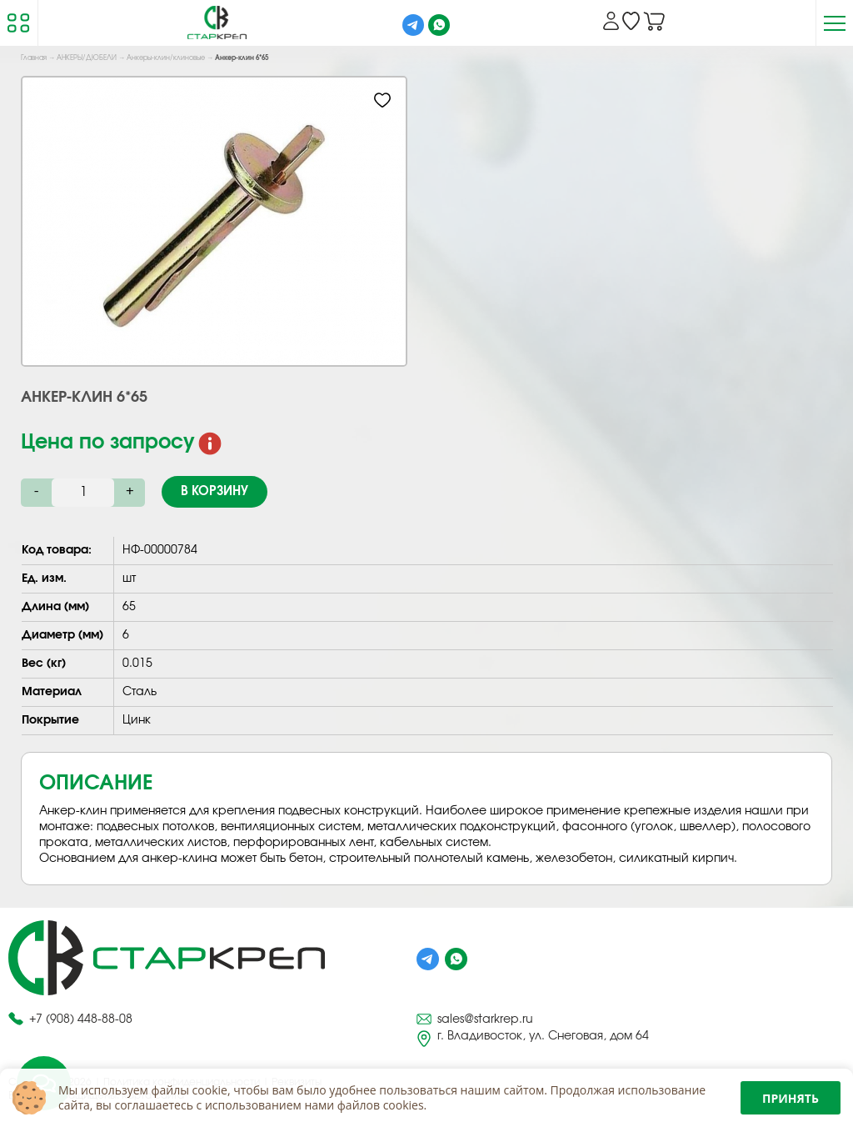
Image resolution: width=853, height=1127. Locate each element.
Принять (790, 1098)
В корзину (214, 491)
